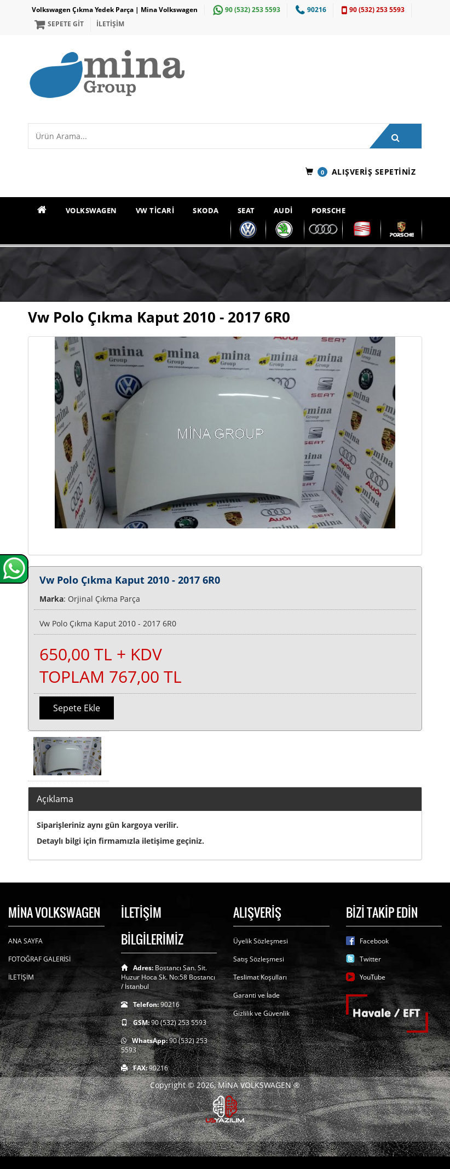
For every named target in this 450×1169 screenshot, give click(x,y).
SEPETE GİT (58, 23)
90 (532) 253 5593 (245, 9)
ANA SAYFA (25, 941)
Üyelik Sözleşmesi (260, 941)
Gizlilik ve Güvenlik (261, 1013)
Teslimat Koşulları (260, 977)
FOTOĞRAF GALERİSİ (39, 959)
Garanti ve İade (256, 995)
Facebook (374, 941)
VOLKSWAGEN (91, 210)
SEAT (246, 210)
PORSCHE (328, 210)
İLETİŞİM (110, 23)
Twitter (370, 959)
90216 (309, 9)
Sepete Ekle (76, 708)
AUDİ (283, 210)
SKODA (206, 210)
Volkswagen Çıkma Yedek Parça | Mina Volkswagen (115, 9)
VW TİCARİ (155, 210)
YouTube (372, 977)
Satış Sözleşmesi (258, 959)
